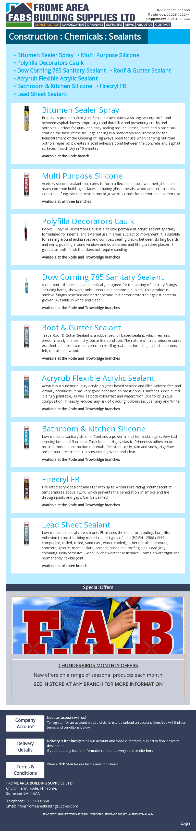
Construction (47, 25)
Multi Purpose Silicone (110, 55)
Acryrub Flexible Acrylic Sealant (57, 78)
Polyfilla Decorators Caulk (50, 62)
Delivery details (25, 746)
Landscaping (73, 25)
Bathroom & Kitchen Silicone (54, 86)
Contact (162, 25)
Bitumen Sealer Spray (45, 55)
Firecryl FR (113, 86)
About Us (144, 25)
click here (106, 722)
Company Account (25, 723)
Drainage (95, 25)
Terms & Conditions (25, 770)
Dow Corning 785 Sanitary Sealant (61, 70)
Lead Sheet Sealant (42, 94)
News (129, 25)
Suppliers (114, 25)
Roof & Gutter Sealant (142, 70)
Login (185, 823)
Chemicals (83, 36)
